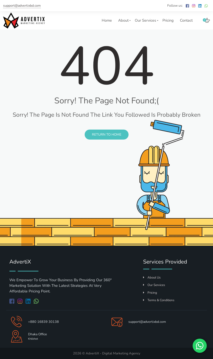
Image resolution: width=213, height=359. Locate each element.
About (123, 20)
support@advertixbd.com (22, 5)
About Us (152, 277)
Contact (186, 20)
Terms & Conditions (158, 300)
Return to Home (106, 134)
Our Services (145, 20)
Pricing (168, 20)
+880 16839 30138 (43, 321)
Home (107, 20)
